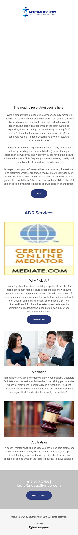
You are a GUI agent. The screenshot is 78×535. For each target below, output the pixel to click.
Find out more (39, 495)
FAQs (39, 194)
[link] (39, 12)
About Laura (39, 319)
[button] (9, 12)
